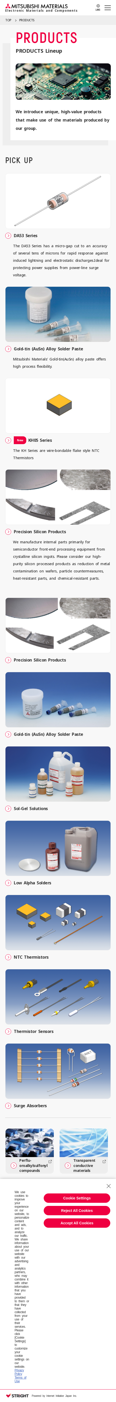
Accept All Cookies (77, 1223)
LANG (97, 9)
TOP (8, 20)
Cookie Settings (77, 1198)
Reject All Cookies (77, 1211)
